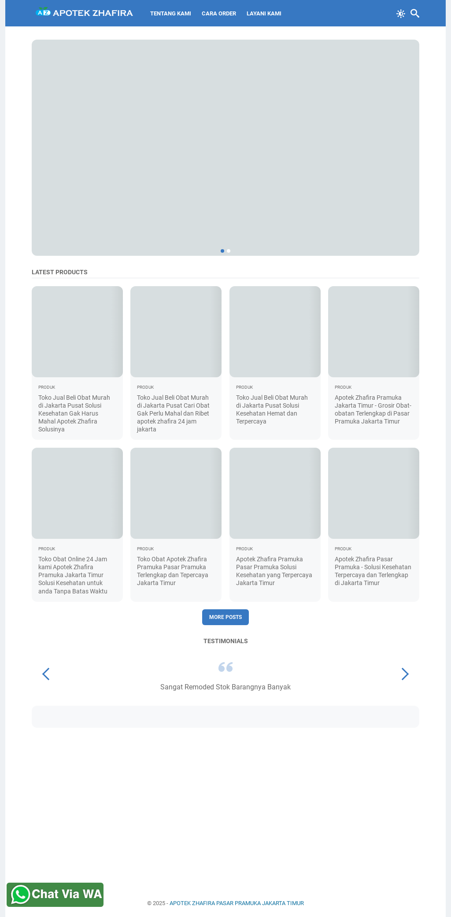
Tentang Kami (170, 13)
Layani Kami (264, 13)
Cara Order (219, 13)
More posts (225, 617)
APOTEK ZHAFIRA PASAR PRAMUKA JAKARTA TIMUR (237, 903)
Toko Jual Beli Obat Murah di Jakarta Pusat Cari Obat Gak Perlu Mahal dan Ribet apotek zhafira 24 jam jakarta (173, 413)
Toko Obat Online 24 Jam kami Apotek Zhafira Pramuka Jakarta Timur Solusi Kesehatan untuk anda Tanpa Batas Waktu (72, 575)
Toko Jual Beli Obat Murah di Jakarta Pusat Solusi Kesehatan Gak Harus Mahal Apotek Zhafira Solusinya (74, 413)
